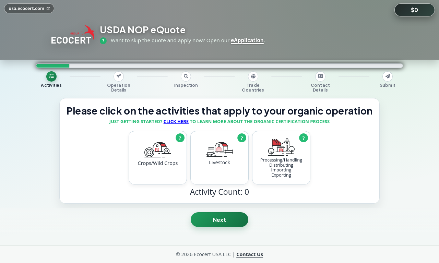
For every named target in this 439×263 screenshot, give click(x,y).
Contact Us (249, 254)
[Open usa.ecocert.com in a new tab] (29, 8)
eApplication (247, 40)
